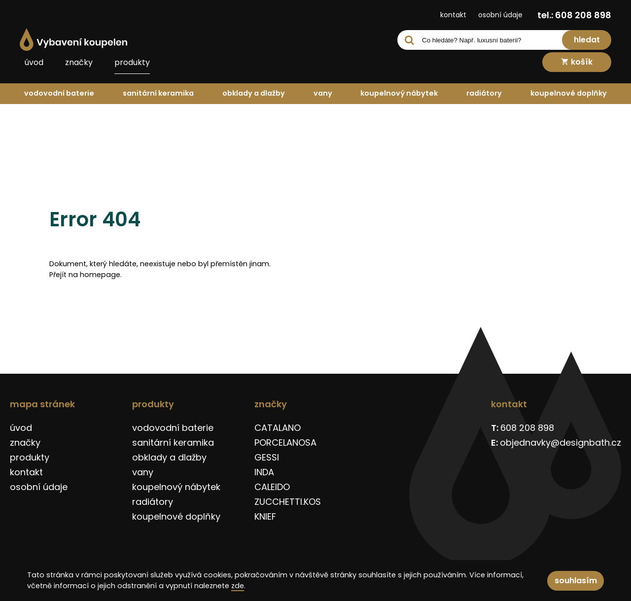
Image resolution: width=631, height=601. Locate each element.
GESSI (266, 457)
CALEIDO (272, 487)
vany (323, 93)
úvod (34, 62)
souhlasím (576, 580)
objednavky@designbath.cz (560, 442)
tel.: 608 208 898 (574, 15)
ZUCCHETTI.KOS (287, 501)
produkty (132, 62)
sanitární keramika (158, 93)
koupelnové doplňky (568, 93)
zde (237, 586)
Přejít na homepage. (85, 275)
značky (79, 62)
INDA (264, 472)
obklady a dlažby (253, 93)
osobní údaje (500, 15)
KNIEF (265, 516)
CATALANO (277, 428)
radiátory (484, 93)
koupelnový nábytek (399, 93)
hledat (587, 39)
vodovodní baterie (59, 93)
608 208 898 (527, 428)
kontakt (453, 15)
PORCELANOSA (285, 442)
